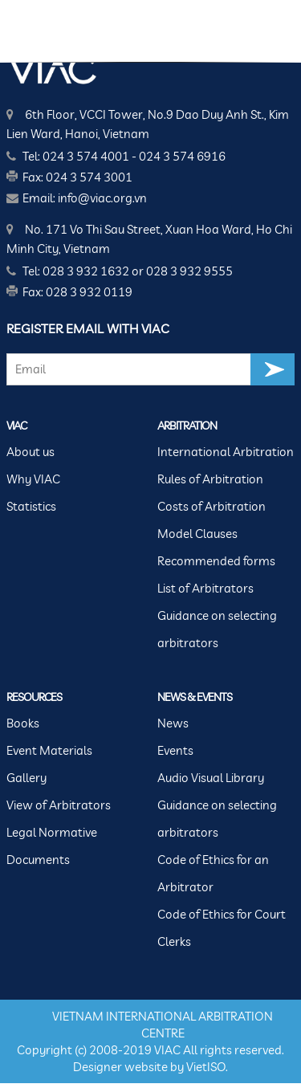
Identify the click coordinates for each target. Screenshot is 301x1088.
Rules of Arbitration (210, 479)
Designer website (120, 1066)
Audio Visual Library (210, 777)
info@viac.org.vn (102, 198)
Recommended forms (216, 560)
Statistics (31, 506)
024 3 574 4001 (86, 156)
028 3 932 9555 (189, 271)
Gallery (26, 777)
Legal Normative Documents (51, 846)
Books (22, 723)
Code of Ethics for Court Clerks (221, 928)
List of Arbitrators (205, 588)
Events (175, 750)
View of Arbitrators (58, 805)
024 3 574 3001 (89, 177)
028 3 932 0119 (89, 292)
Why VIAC (33, 479)
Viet (196, 1066)
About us (30, 451)
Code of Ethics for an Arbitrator (213, 873)
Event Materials (49, 750)
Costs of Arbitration (211, 506)
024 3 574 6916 (182, 156)
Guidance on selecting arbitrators (217, 629)
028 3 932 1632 (86, 271)
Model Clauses (197, 533)
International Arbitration (225, 451)
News (173, 723)
